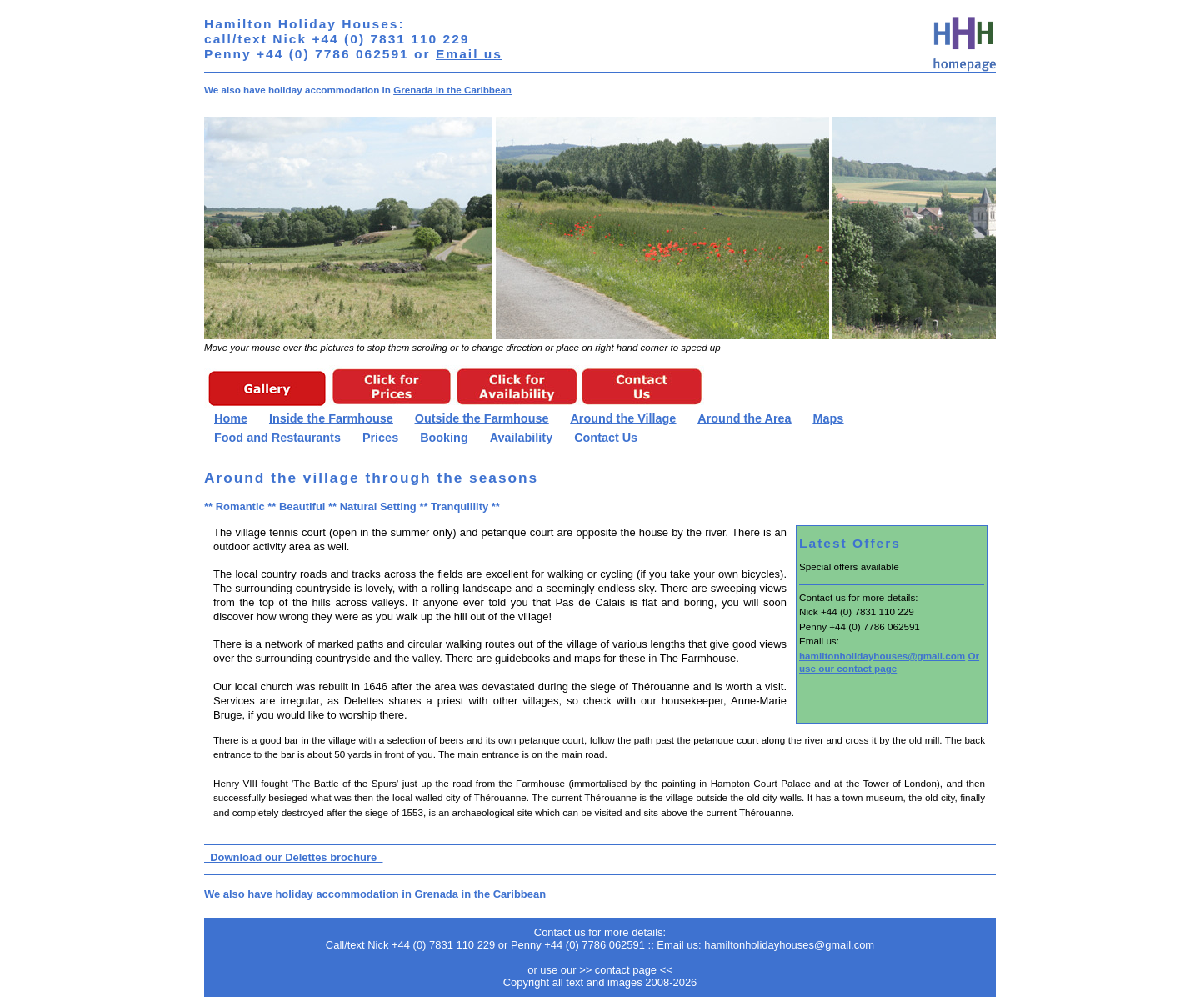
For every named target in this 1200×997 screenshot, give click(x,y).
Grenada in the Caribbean (452, 89)
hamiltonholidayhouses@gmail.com (882, 655)
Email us (469, 54)
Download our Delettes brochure (293, 857)
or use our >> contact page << (600, 970)
